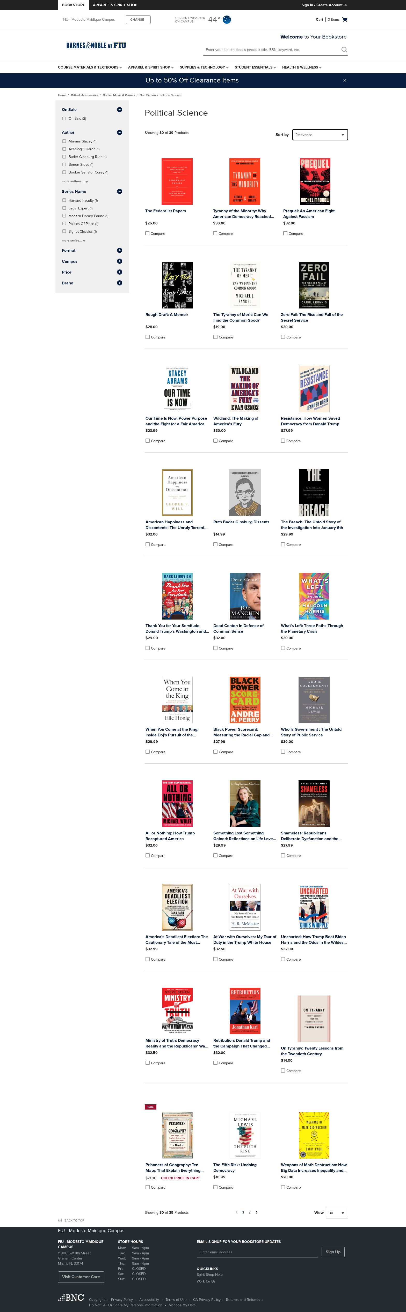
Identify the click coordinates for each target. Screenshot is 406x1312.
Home (62, 95)
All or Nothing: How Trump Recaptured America (170, 836)
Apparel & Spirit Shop (115, 5)
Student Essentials (253, 67)
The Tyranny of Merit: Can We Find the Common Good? (240, 317)
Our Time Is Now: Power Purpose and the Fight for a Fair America (176, 421)
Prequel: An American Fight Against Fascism (309, 213)
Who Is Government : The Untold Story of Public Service (311, 732)
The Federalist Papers (165, 211)
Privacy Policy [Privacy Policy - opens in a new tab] (122, 1300)
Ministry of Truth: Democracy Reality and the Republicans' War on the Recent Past (176, 1043)
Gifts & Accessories (84, 95)
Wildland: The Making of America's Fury (235, 421)
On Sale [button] (92, 110)
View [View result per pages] (319, 1212)
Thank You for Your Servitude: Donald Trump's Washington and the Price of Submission (176, 628)
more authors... (75, 181)
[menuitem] (90, 67)
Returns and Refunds (243, 1300)
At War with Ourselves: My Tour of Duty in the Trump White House (244, 939)
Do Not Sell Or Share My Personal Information (125, 1305)
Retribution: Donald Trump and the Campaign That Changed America (241, 1043)
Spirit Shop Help (210, 1274)
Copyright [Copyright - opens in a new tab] (97, 1300)
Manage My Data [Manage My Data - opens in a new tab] (182, 1305)
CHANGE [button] (137, 20)
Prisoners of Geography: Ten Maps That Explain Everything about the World (173, 1167)
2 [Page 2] (250, 1212)
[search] (344, 50)
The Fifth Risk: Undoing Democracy (235, 1167)
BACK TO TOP (74, 1220)
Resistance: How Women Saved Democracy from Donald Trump (310, 421)
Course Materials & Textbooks (88, 67)
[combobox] (320, 135)
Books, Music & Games (119, 95)
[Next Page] (256, 1213)
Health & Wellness (300, 67)
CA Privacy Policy (207, 1300)
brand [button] (92, 283)
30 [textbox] (331, 1213)
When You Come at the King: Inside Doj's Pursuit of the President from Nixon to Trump (174, 732)
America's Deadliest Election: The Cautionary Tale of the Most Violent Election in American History (177, 939)
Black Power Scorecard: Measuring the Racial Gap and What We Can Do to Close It (241, 732)
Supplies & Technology (202, 67)
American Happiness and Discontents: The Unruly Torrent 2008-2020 (175, 525)
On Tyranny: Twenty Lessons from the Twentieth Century (312, 1051)
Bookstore (73, 5)
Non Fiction (148, 95)
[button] (344, 80)
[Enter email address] (257, 1252)
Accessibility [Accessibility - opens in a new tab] (149, 1300)
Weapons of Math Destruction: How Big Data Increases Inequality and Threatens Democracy (314, 1167)
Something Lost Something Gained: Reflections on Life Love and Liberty (243, 836)
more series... (74, 240)
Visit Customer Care (81, 1276)
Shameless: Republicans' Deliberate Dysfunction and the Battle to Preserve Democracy (309, 836)
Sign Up (333, 1252)
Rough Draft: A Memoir (167, 314)
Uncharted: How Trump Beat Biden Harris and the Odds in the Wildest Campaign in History (313, 939)
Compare (155, 233)
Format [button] (92, 251)
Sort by (282, 134)
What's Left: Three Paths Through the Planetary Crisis (312, 628)
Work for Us (206, 1281)
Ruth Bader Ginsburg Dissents (241, 522)
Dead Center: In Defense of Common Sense (238, 628)
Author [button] (92, 133)
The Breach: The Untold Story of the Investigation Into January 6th (312, 524)
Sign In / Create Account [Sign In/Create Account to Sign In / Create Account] (325, 5)
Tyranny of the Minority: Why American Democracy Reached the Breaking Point (242, 214)
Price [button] (92, 272)
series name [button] (92, 192)
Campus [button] (92, 262)
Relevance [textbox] (303, 135)
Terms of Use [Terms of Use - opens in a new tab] (176, 1300)
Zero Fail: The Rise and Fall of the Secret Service (312, 317)
